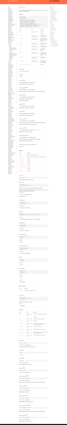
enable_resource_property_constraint (25, 64)
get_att (21, 168)
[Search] (54, 1)
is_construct (21, 290)
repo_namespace (22, 38)
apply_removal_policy (22, 166)
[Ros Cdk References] (8, 1)
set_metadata (21, 170)
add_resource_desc (22, 164)
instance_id (21, 52)
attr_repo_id (21, 326)
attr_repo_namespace (22, 332)
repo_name (21, 35)
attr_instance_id (22, 323)
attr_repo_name (22, 329)
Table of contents (52, 6)
